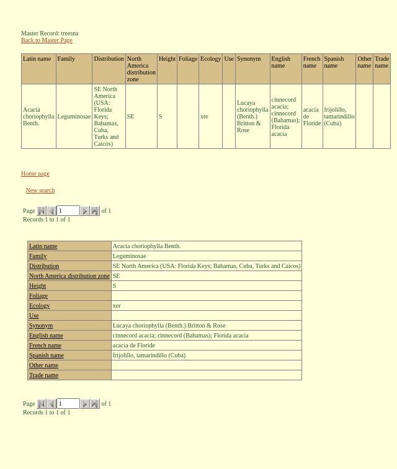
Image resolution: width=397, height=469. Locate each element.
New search (40, 190)
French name (45, 345)
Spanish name (46, 355)
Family (38, 255)
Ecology (39, 305)
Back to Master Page (47, 40)
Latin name (43, 246)
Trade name (43, 375)
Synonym (41, 325)
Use (34, 315)
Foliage (38, 295)
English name (46, 335)
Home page (35, 173)
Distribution (44, 265)
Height (37, 285)
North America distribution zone (69, 275)
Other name (43, 365)
